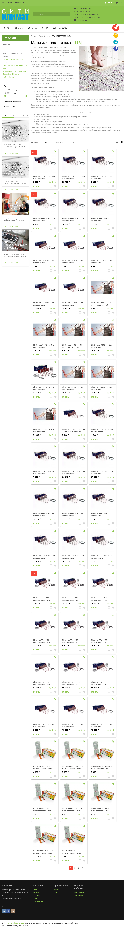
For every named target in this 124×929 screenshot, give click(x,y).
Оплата (45, 28)
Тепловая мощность (12, 101)
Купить (36, 186)
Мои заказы (78, 895)
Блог (119, 3)
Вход (10, 3)
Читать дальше (11, 153)
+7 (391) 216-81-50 (82, 11)
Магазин (108, 3)
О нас (6, 28)
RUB (3, 3)
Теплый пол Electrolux (11, 74)
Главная (34, 36)
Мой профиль (79, 892)
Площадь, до (9, 106)
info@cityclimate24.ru (83, 8)
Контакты (18, 28)
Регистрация (19, 3)
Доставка (32, 28)
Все (48, 142)
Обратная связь (81, 20)
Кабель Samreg (8, 77)
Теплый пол (6, 44)
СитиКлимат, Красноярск (14, 923)
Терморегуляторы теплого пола (14, 71)
